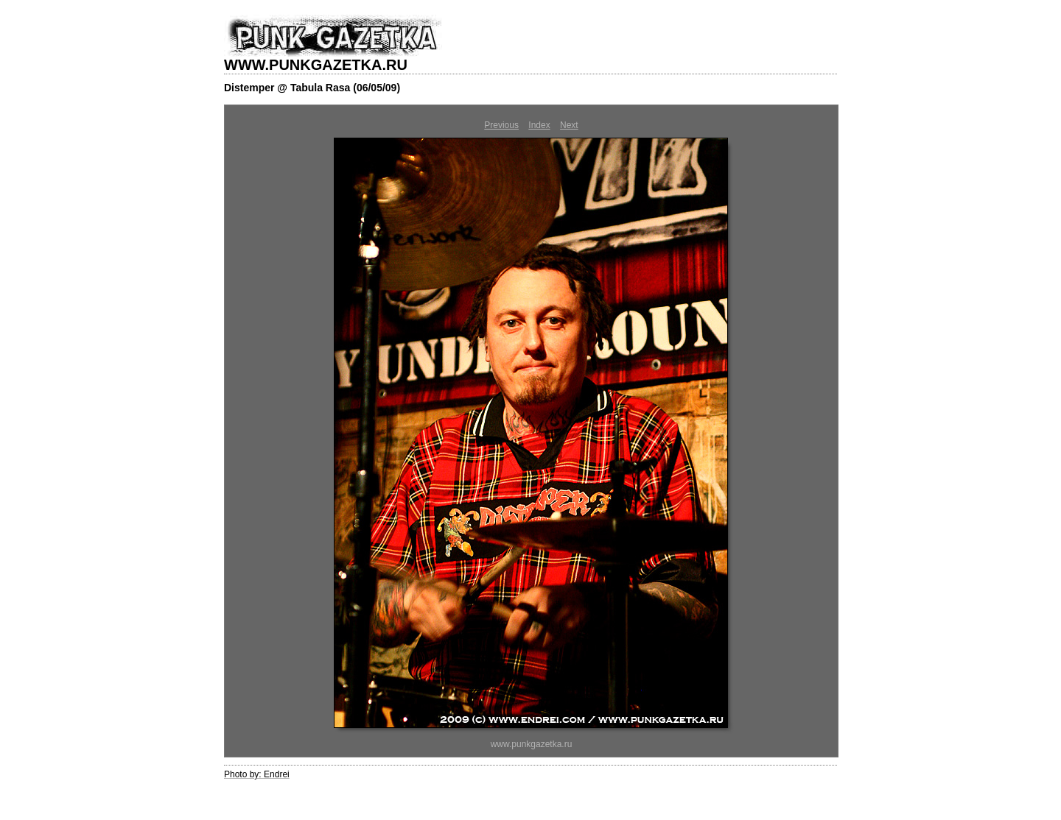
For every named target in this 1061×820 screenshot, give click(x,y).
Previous (501, 125)
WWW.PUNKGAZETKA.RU (315, 65)
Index (539, 125)
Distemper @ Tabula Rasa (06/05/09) (312, 87)
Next (569, 125)
